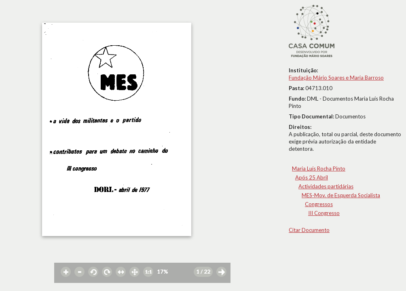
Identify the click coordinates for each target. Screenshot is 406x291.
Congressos (319, 204)
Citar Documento (309, 230)
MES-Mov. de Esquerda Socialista (341, 195)
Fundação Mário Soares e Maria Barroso (336, 77)
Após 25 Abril (311, 177)
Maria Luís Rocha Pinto (318, 168)
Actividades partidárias (325, 186)
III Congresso (324, 213)
